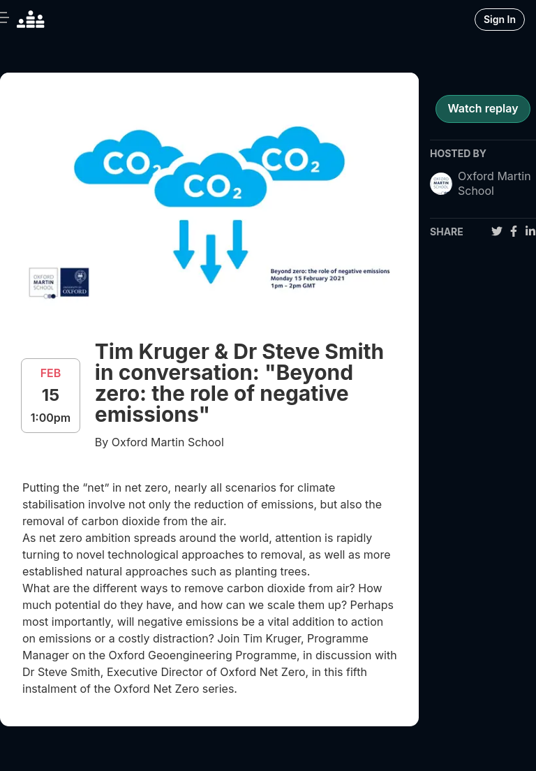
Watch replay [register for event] (482, 108)
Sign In (500, 19)
